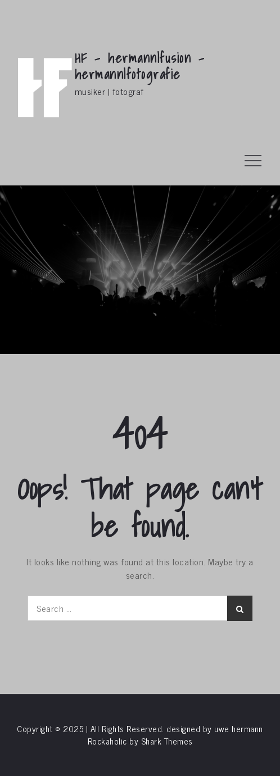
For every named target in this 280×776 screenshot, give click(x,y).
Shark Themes (167, 741)
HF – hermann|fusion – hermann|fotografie (140, 66)
